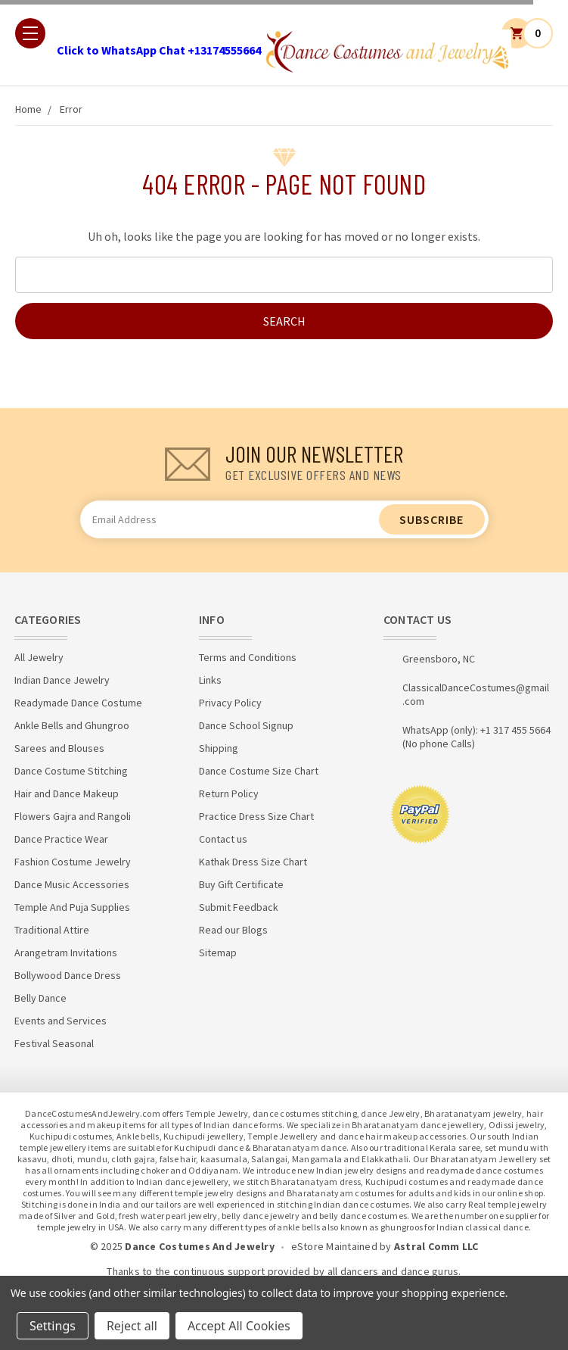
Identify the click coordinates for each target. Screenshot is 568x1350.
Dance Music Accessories (71, 884)
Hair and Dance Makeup (66, 793)
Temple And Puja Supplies (72, 907)
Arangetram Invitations (65, 952)
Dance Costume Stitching (71, 771)
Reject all (132, 1325)
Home (28, 109)
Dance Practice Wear (61, 839)
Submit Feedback (238, 907)
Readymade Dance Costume (78, 702)
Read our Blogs (233, 930)
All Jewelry (39, 657)
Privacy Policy (230, 702)
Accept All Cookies (239, 1325)
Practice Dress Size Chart (256, 816)
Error (71, 109)
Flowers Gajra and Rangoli (72, 816)
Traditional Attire (51, 930)
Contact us (223, 839)
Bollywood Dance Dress (67, 975)
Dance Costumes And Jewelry (200, 1246)
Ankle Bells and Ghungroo (71, 725)
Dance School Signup (246, 725)
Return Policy (229, 793)
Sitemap (218, 952)
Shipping (218, 748)
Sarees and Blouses (59, 748)
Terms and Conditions (247, 657)
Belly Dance (40, 998)
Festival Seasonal (54, 1043)
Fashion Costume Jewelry (72, 861)
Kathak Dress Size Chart (253, 861)
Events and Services (60, 1020)
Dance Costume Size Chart (258, 771)
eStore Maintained (334, 1246)
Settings (52, 1325)
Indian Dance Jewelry (62, 680)
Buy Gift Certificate (241, 884)
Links (210, 680)
